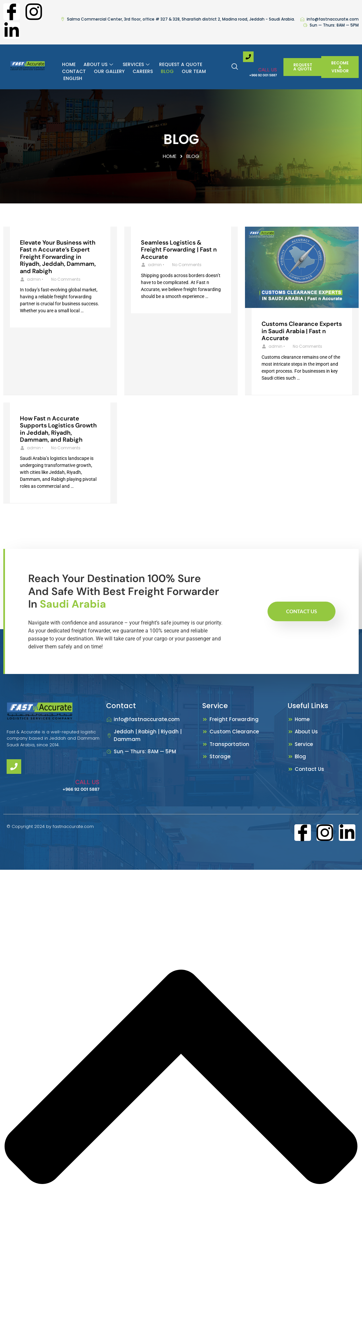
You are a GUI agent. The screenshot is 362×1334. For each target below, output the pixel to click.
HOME (69, 64)
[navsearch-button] (238, 67)
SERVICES (137, 64)
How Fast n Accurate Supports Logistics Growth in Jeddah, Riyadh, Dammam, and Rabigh (58, 429)
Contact (74, 71)
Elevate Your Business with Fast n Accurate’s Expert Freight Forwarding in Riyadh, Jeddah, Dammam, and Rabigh (58, 257)
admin (34, 279)
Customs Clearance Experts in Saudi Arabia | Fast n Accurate (302, 331)
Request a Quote (180, 64)
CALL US (267, 70)
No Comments (66, 279)
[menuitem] (72, 78)
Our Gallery (109, 71)
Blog (167, 71)
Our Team (194, 71)
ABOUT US (99, 64)
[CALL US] (248, 56)
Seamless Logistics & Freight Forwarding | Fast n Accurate (179, 250)
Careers (143, 71)
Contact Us (301, 611)
